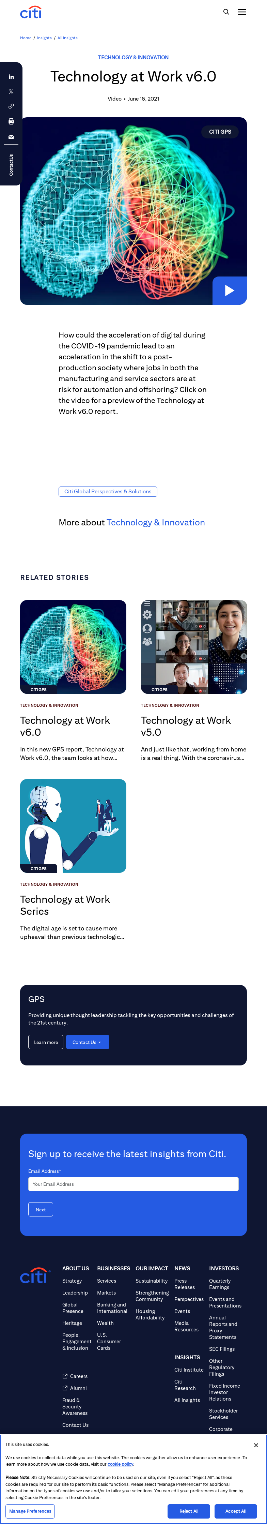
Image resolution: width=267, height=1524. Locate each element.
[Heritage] (77, 1323)
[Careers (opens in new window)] (77, 1376)
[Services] (113, 1281)
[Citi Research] (189, 1384)
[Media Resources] (189, 1326)
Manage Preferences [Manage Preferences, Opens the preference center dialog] (30, 1511)
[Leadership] (77, 1292)
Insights (44, 37)
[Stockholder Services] (225, 1413)
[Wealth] (113, 1323)
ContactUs (11, 165)
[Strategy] (77, 1281)
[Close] (256, 1445)
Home (25, 37)
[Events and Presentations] (225, 1302)
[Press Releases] (189, 1284)
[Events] (189, 1311)
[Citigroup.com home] (35, 1275)
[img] (226, 12)
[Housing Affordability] (152, 1314)
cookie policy (120, 1464)
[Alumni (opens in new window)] (77, 1388)
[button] (228, 289)
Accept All (235, 1511)
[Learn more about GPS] (45, 1042)
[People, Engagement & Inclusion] (77, 1341)
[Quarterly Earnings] (225, 1284)
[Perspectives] (189, 1299)
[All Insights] (189, 1400)
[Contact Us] (77, 1425)
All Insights (68, 37)
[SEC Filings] (225, 1349)
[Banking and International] (113, 1307)
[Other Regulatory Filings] (225, 1367)
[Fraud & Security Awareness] (77, 1406)
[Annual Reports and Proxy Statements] (225, 1327)
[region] (133, 1479)
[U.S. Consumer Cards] (113, 1341)
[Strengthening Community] (152, 1295)
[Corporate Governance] (225, 1432)
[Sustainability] (152, 1281)
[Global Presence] (77, 1307)
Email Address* (44, 1171)
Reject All (188, 1511)
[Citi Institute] (189, 1369)
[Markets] (113, 1292)
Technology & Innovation (133, 57)
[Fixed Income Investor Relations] (225, 1392)
